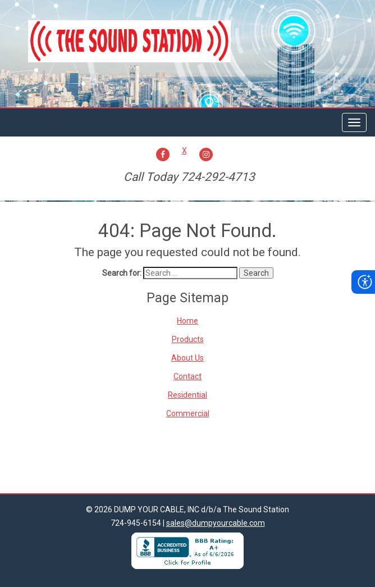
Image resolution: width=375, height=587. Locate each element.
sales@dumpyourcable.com (215, 522)
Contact (187, 376)
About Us (187, 357)
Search (256, 273)
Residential (187, 394)
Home (187, 320)
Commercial (187, 413)
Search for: (121, 273)
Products (188, 339)
